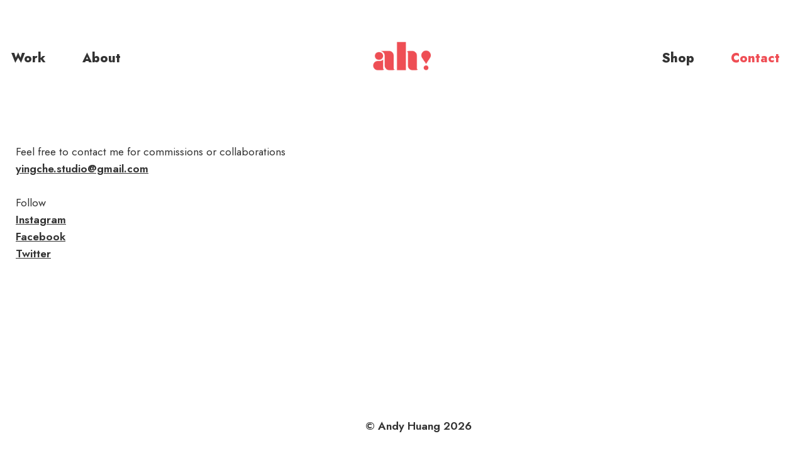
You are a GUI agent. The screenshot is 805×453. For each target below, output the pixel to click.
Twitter (33, 253)
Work (28, 58)
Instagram (41, 219)
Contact (755, 58)
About (101, 58)
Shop (678, 58)
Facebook (40, 236)
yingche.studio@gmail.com (82, 168)
